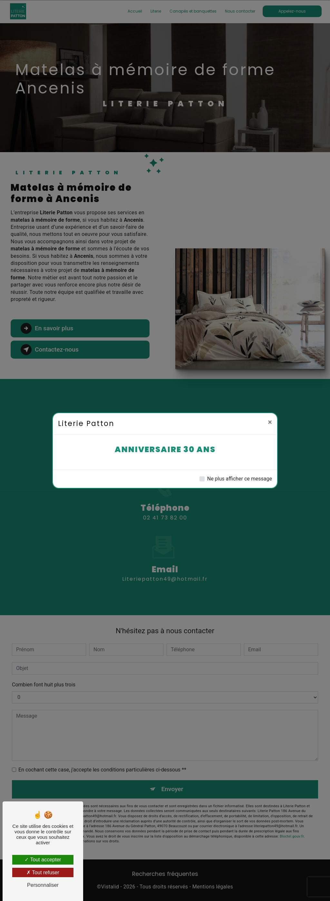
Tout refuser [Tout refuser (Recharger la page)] (42, 872)
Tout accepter (42, 859)
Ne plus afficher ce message (239, 479)
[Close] (270, 422)
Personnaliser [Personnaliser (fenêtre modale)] (43, 885)
